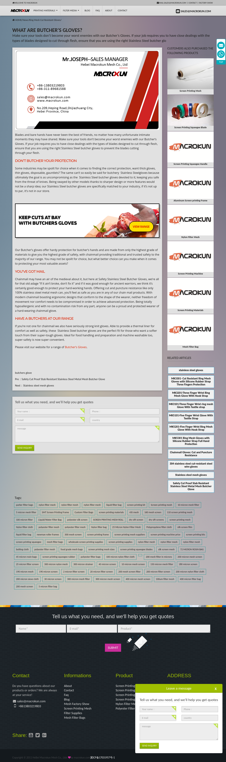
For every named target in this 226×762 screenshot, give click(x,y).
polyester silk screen (77, 519)
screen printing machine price (165, 534)
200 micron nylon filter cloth (190, 571)
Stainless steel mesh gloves (38, 385)
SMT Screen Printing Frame (55, 512)
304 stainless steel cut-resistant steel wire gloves (191, 465)
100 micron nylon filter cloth (120, 556)
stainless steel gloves (191, 370)
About (108, 10)
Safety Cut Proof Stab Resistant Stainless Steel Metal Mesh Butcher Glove (63, 379)
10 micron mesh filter (188, 504)
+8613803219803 (30, 706)
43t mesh (134, 512)
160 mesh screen (152, 512)
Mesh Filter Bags (74, 718)
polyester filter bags (90, 556)
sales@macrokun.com (31, 701)
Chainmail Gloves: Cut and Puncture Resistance (191, 454)
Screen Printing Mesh (77, 708)
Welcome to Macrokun (24, 3)
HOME (18, 20)
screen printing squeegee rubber (59, 556)
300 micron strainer (83, 564)
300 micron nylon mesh (56, 564)
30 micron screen (53, 579)
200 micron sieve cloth (27, 579)
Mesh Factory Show (76, 704)
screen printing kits (195, 534)
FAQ (98, 10)
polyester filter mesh (48, 527)
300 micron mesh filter (78, 579)
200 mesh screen (24, 586)
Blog (67, 699)
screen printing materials (111, 512)
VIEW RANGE (141, 227)
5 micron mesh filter (26, 512)
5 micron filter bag (48, 586)
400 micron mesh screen (138, 579)
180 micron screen (188, 564)
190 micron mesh (24, 571)
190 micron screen (48, 571)
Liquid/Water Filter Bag (49, 519)
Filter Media (71, 10)
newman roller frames (48, 534)
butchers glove (23, 372)
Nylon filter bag (98, 527)
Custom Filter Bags (84, 512)
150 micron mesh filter (161, 564)
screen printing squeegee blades (136, 549)
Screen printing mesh (161, 504)
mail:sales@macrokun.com (171, 3)
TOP (221, 62)
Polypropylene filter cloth (159, 527)
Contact (193, 3)
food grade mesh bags (72, 549)
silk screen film (184, 527)
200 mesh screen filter (129, 571)
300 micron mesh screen (108, 579)
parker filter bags (24, 504)
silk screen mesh (166, 549)
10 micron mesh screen (133, 564)
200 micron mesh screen (190, 556)
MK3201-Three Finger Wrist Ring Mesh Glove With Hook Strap (191, 394)
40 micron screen (107, 564)
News (25, 20)
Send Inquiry (24, 447)
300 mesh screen (73, 534)
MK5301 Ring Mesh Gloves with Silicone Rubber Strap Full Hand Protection (191, 441)
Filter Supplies (73, 713)
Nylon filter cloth (24, 527)
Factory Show (206, 3)
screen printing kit (136, 504)
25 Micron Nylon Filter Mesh (126, 527)
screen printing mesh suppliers (129, 534)
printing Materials (45, 10)
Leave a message (178, 688)
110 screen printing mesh (179, 512)
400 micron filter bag (190, 579)
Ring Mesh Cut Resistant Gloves (45, 20)
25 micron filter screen (27, 564)
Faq (66, 695)
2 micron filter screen (74, 571)
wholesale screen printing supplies (86, 542)
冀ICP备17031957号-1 (102, 757)
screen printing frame (98, 534)
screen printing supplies (120, 542)
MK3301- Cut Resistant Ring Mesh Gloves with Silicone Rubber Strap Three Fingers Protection (191, 381)
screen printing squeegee (28, 542)
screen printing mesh (180, 519)
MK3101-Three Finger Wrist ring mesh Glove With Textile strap (191, 405)
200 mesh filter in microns (159, 556)
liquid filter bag (113, 504)
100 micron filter (24, 519)
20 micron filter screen (101, 571)
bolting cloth (22, 549)
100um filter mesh (165, 579)
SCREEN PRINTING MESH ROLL (108, 519)
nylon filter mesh (47, 504)
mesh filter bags (55, 542)
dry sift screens (156, 519)
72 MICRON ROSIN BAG (192, 549)
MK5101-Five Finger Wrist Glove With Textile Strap (191, 417)
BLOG (87, 10)
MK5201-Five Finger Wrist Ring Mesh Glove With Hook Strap (191, 428)
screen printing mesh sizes (101, 549)
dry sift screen (136, 519)
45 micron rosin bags (26, 556)
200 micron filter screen (158, 571)
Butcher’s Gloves (76, 347)
